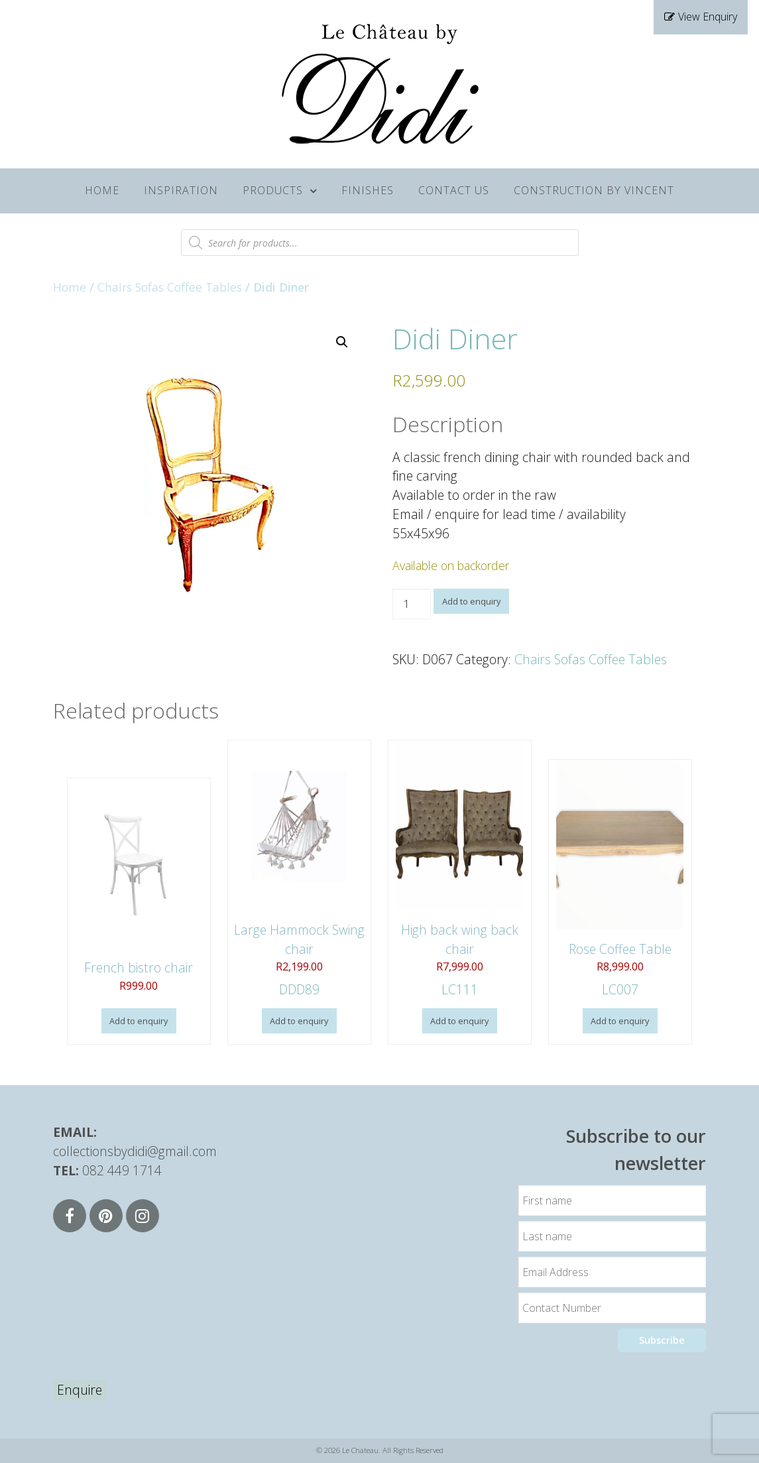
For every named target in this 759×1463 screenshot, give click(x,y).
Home (69, 287)
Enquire (79, 1390)
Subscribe (662, 1340)
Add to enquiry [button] (138, 1021)
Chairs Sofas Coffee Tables (169, 287)
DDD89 (299, 869)
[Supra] (379, 82)
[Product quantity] (411, 604)
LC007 (620, 879)
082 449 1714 (122, 1170)
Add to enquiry (471, 601)
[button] (342, 342)
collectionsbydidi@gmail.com (135, 1151)
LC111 (459, 869)
